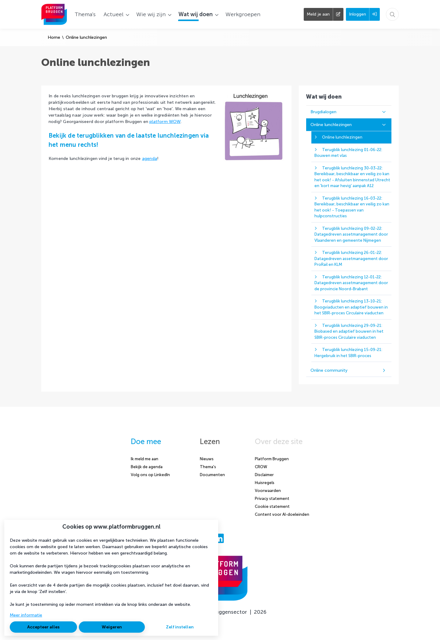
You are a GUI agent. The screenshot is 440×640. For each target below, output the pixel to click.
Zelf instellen (180, 627)
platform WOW (164, 121)
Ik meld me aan (144, 459)
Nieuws (207, 459)
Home (54, 37)
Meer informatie (26, 615)
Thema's (208, 467)
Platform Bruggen (272, 459)
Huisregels (264, 482)
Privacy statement (272, 498)
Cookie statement (272, 506)
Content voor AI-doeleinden (282, 514)
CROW (261, 467)
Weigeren (112, 627)
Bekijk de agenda (147, 467)
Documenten (212, 474)
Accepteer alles (43, 627)
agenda (149, 158)
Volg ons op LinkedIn (150, 474)
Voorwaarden (268, 490)
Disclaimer (264, 474)
